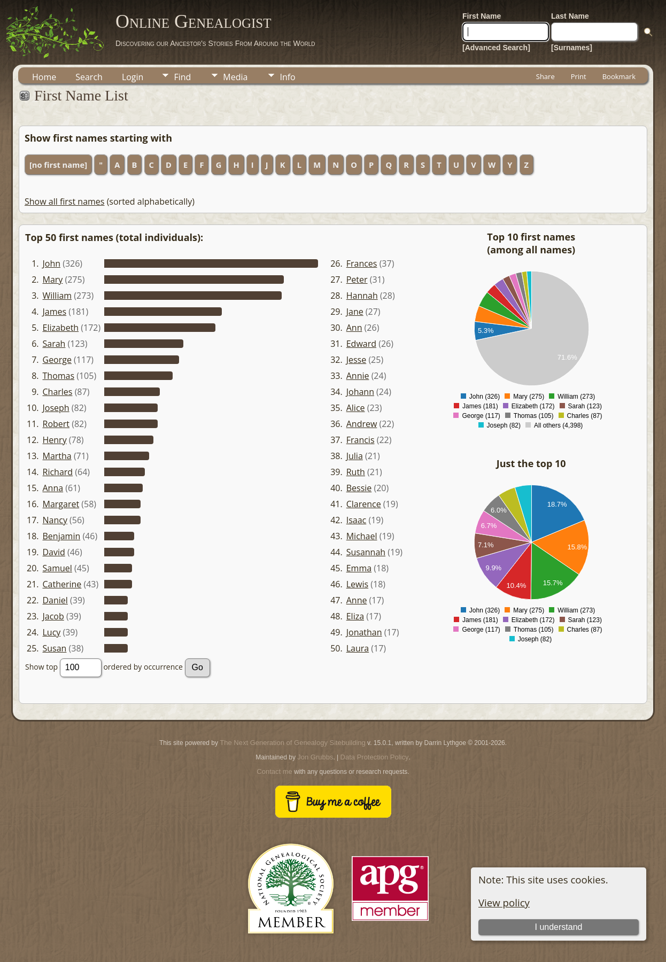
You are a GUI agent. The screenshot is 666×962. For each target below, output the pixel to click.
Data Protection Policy (374, 757)
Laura (357, 648)
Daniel (55, 600)
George (57, 360)
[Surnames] (571, 47)
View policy (504, 902)
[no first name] (58, 164)
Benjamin (62, 536)
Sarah (54, 344)
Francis (360, 440)
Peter (357, 279)
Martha (57, 456)
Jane (354, 311)
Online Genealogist (193, 21)
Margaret (61, 504)
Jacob (53, 616)
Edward (361, 344)
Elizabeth (61, 327)
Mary (53, 279)
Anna (53, 488)
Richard (58, 472)
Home (44, 77)
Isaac (356, 520)
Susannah (365, 552)
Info (287, 77)
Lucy (52, 632)
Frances (361, 263)
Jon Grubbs (315, 757)
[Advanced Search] (496, 47)
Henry (55, 440)
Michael (361, 536)
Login (133, 77)
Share (545, 76)
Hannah (362, 295)
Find (182, 77)
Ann (354, 327)
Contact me (274, 771)
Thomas (59, 376)
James (55, 311)
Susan (55, 648)
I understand (558, 927)
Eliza (355, 616)
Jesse (356, 360)
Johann (360, 392)
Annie (357, 376)
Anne (356, 600)
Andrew (361, 424)
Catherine (62, 584)
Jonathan (364, 632)
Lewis (357, 584)
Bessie (359, 488)
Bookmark (619, 76)
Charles (58, 392)
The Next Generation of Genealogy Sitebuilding (292, 743)
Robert (56, 424)
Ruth (355, 472)
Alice (355, 408)
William (57, 295)
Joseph (56, 408)
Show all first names (64, 201)
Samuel (57, 568)
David (54, 552)
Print (578, 76)
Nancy (55, 520)
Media (235, 77)
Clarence (363, 504)
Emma (358, 568)
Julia (354, 456)
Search (89, 77)
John (52, 263)
